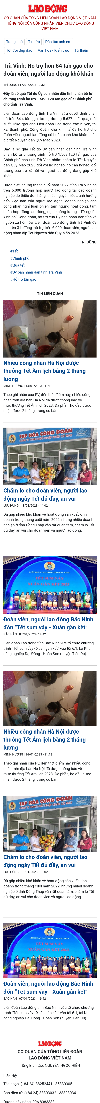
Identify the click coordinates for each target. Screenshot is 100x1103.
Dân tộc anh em (58, 42)
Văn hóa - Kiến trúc (53, 50)
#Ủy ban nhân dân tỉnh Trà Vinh (36, 272)
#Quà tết (17, 265)
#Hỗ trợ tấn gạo (23, 279)
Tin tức (34, 42)
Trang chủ (14, 42)
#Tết (14, 251)
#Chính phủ (19, 258)
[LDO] (50, 329)
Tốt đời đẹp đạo (19, 50)
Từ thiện (81, 50)
